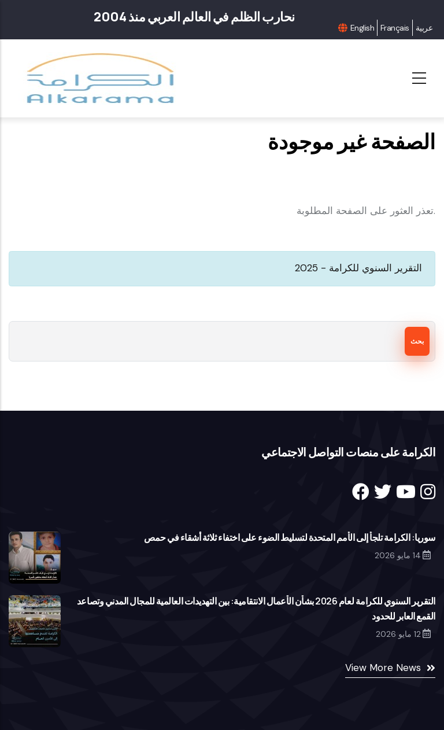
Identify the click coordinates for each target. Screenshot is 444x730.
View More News (383, 667)
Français (394, 28)
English (362, 28)
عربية (424, 28)
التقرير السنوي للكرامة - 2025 (358, 267)
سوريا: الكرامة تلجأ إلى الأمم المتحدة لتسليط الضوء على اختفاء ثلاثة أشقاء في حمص (289, 537)
